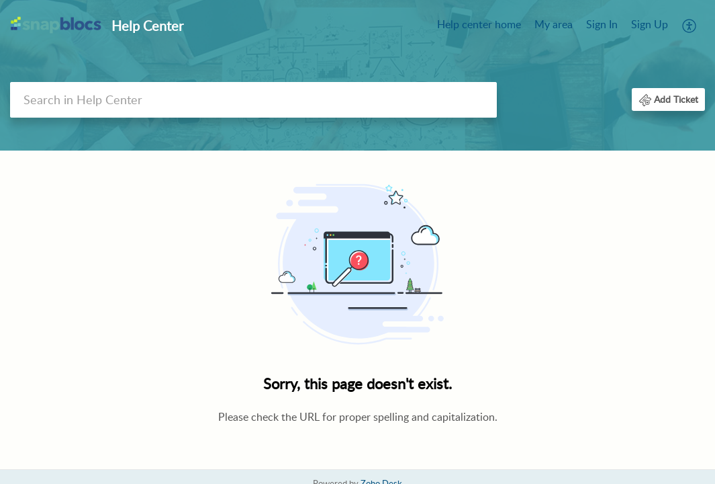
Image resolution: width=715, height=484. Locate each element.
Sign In (602, 24)
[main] (357, 311)
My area (553, 24)
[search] (253, 100)
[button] (690, 25)
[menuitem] (479, 25)
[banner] (357, 75)
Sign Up (649, 24)
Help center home (479, 24)
